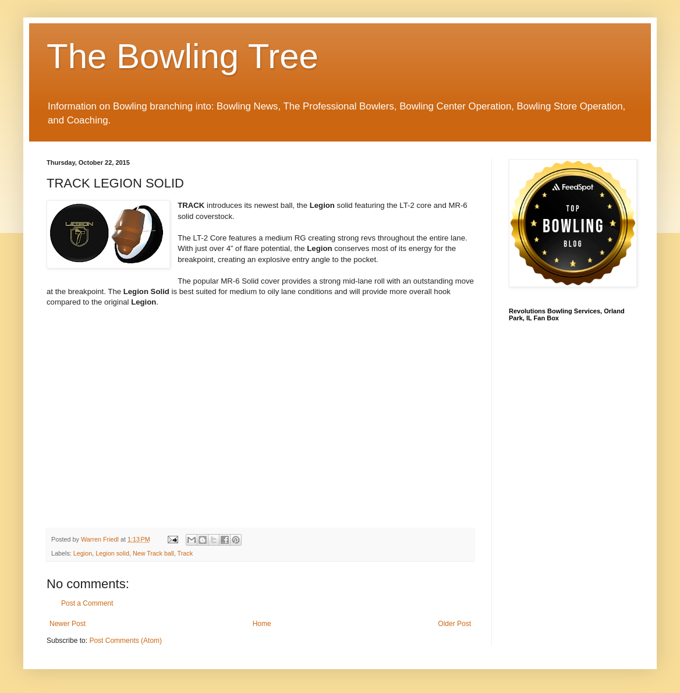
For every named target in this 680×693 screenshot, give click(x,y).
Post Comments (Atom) (125, 641)
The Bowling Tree (182, 56)
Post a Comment (87, 603)
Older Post (454, 624)
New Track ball (153, 553)
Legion (82, 553)
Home (262, 624)
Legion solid (112, 553)
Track (185, 553)
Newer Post (67, 624)
